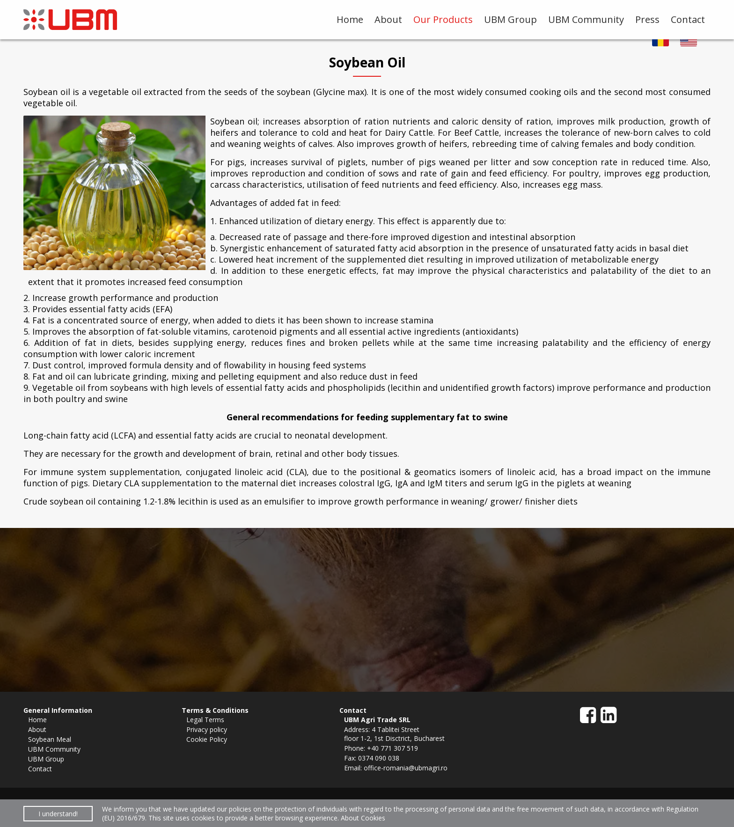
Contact (688, 19)
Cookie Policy (206, 739)
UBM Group (510, 19)
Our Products (443, 19)
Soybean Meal (49, 739)
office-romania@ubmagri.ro (406, 767)
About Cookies (363, 817)
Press (647, 19)
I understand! (58, 813)
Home (350, 19)
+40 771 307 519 (392, 748)
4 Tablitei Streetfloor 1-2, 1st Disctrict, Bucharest (394, 734)
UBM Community (586, 19)
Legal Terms (205, 719)
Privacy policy (206, 729)
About (388, 19)
